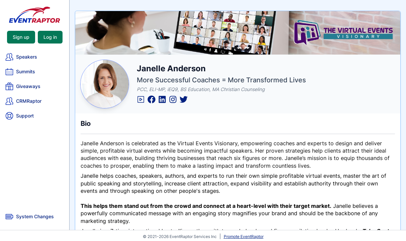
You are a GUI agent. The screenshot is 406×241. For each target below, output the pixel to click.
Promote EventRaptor (244, 236)
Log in (50, 37)
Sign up (21, 37)
